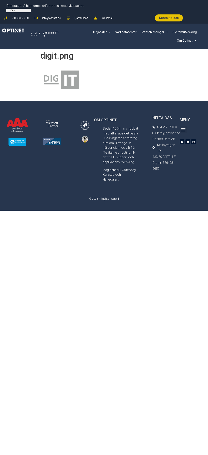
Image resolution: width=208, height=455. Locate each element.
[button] (183, 129)
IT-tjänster (102, 32)
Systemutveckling (185, 32)
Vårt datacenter (126, 32)
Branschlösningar (154, 32)
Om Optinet (187, 40)
